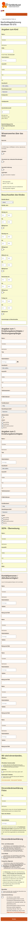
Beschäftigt (6, 422)
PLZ (2, 75)
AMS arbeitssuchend (8, 425)
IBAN (3, 566)
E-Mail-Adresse (6, 396)
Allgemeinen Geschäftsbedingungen (16, 912)
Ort (2, 80)
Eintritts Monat (6, 199)
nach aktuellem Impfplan (9, 174)
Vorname (4, 39)
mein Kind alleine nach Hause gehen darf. (13, 771)
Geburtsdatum (5, 57)
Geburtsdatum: (5, 599)
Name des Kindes (6, 813)
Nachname (4, 45)
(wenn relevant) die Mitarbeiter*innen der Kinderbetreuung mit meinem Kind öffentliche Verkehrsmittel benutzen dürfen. (14, 766)
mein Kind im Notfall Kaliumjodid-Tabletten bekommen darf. (14, 777)
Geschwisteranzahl (6, 108)
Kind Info (4, 140)
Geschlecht (5, 83)
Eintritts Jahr (5, 205)
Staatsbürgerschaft (7, 89)
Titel (3, 352)
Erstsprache (5, 94)
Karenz (5, 427)
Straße (3, 69)
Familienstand (5, 403)
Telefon (3, 606)
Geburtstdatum (5, 820)
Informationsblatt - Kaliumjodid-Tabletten (12, 780)
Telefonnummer (6, 390)
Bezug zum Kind (6, 612)
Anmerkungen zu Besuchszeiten (10, 319)
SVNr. (3, 48)
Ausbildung (6, 424)
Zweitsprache (5, 101)
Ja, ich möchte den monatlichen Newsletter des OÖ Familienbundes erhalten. (15, 892)
